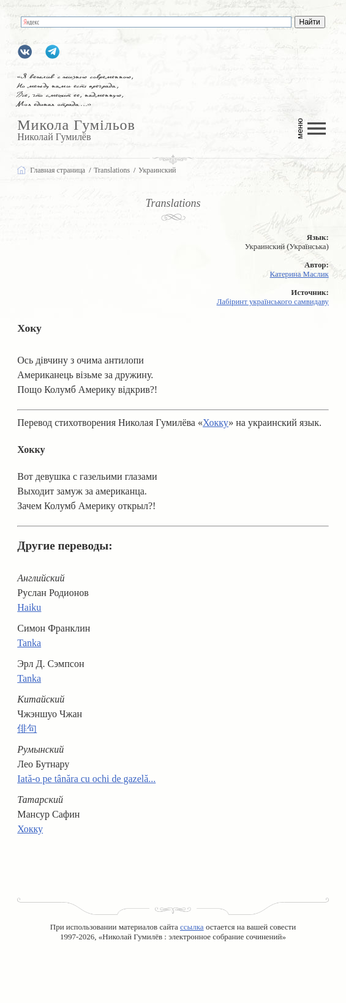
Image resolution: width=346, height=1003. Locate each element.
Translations (172, 203)
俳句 (27, 728)
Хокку (215, 422)
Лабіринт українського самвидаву (273, 301)
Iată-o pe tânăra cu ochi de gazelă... (86, 779)
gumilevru (24, 51)
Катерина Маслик (299, 274)
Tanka (29, 643)
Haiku (29, 607)
